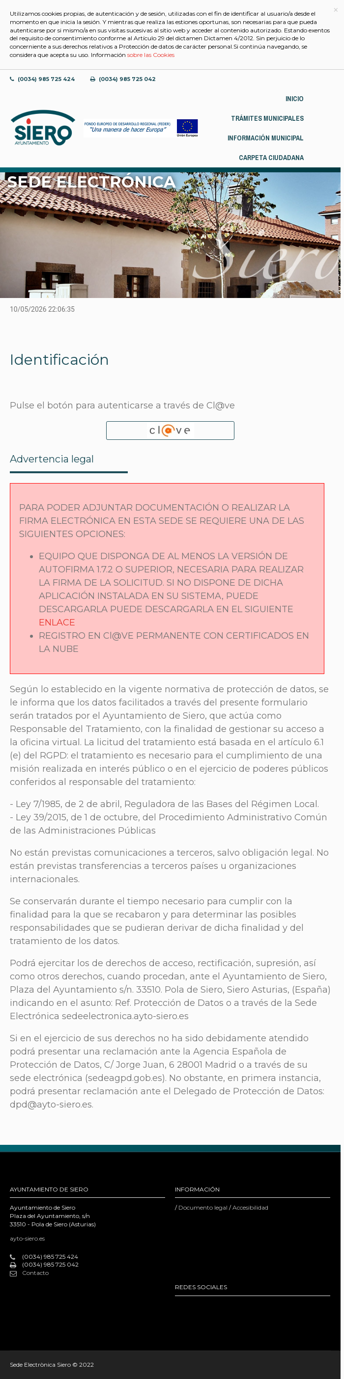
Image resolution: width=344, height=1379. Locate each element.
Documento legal (203, 1207)
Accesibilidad (250, 1207)
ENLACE (57, 622)
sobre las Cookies (150, 54)
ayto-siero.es (27, 1238)
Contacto (29, 1273)
